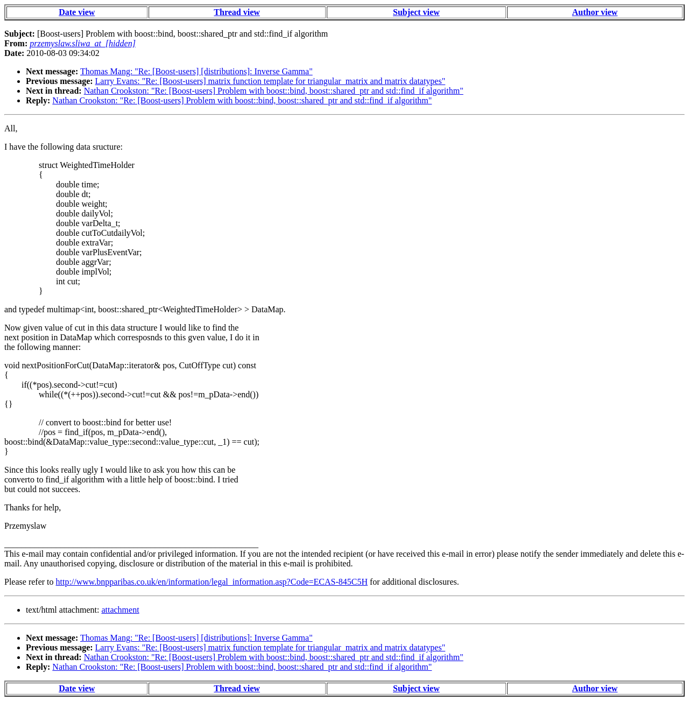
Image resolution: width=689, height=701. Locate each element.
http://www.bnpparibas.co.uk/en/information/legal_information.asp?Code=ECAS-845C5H (212, 581)
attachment (120, 609)
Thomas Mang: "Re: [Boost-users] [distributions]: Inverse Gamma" (196, 71)
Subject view (416, 12)
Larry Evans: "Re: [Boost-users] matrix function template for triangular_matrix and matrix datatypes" (270, 81)
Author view (595, 12)
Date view (77, 12)
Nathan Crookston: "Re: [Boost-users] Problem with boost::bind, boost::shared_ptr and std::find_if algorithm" (273, 90)
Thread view (236, 12)
